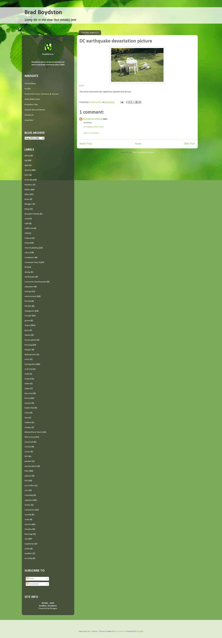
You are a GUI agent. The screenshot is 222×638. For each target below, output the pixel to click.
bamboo (28, 185)
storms (28, 524)
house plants (30, 340)
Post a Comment (91, 133)
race (27, 490)
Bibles (27, 190)
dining (27, 272)
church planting (32, 248)
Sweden (28, 529)
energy (28, 291)
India (27, 374)
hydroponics (30, 355)
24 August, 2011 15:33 (94, 127)
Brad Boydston (43, 12)
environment (30, 296)
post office (29, 486)
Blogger (28, 204)
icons (27, 359)
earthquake (30, 277)
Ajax (26, 165)
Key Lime (29, 393)
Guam (27, 325)
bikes (27, 194)
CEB (26, 233)
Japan (27, 388)
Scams (27, 505)
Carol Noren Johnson (92, 119)
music (27, 452)
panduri (28, 461)
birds (27, 199)
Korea (27, 398)
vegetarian (29, 544)
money (28, 447)
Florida (28, 301)
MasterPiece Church (34, 432)
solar (27, 519)
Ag (26, 160)
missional (29, 442)
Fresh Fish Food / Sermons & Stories (41, 94)
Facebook (29, 115)
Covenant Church (32, 262)
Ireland (28, 379)
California (29, 228)
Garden (28, 306)
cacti (27, 219)
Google (28, 316)
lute (26, 418)
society (28, 515)
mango (28, 427)
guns (27, 330)
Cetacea (28, 238)
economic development (35, 282)
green (27, 321)
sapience (29, 500)
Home (138, 143)
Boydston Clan (31, 104)
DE (26, 267)
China (27, 243)
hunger (28, 350)
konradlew (120, 631)
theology (29, 534)
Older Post (189, 143)
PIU (26, 481)
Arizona (28, 170)
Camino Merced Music (35, 110)
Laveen (28, 403)
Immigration (30, 364)
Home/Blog (30, 83)
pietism (28, 476)
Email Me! (29, 120)
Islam (27, 384)
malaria (28, 422)
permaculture (31, 466)
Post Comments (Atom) (143, 152)
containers (29, 257)
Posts (30, 579)
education (29, 287)
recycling (29, 495)
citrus (27, 253)
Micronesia (30, 437)
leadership (29, 408)
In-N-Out (28, 369)
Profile (28, 89)
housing (28, 345)
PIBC (27, 471)
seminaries (30, 510)
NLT (26, 456)
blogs (27, 209)
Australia (28, 180)
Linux (27, 413)
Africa (27, 156)
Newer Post (85, 143)
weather (28, 553)
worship (28, 558)
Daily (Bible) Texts (32, 99)
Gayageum (29, 311)
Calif (26, 224)
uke (26, 539)
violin (27, 549)
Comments (32, 584)
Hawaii (28, 335)
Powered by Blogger (48, 608)
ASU (27, 175)
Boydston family (32, 214)
